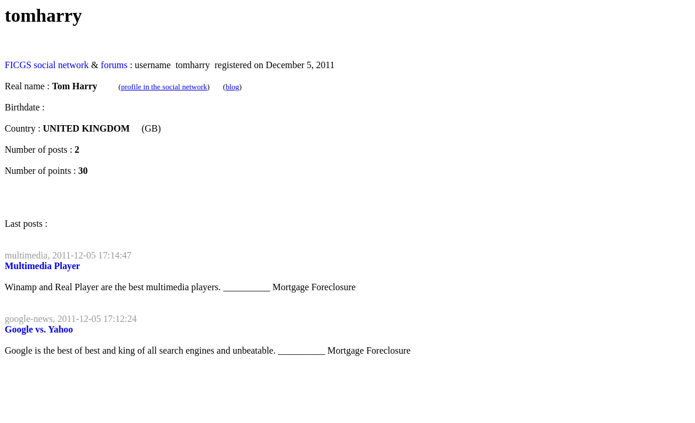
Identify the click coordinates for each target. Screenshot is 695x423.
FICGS (18, 65)
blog (232, 86)
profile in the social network (164, 86)
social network (61, 65)
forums (114, 65)
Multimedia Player (42, 266)
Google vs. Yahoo (39, 329)
